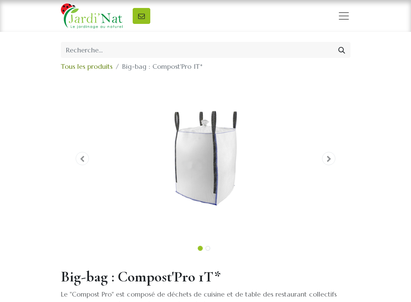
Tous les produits (87, 66)
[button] (83, 158)
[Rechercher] (342, 50)
